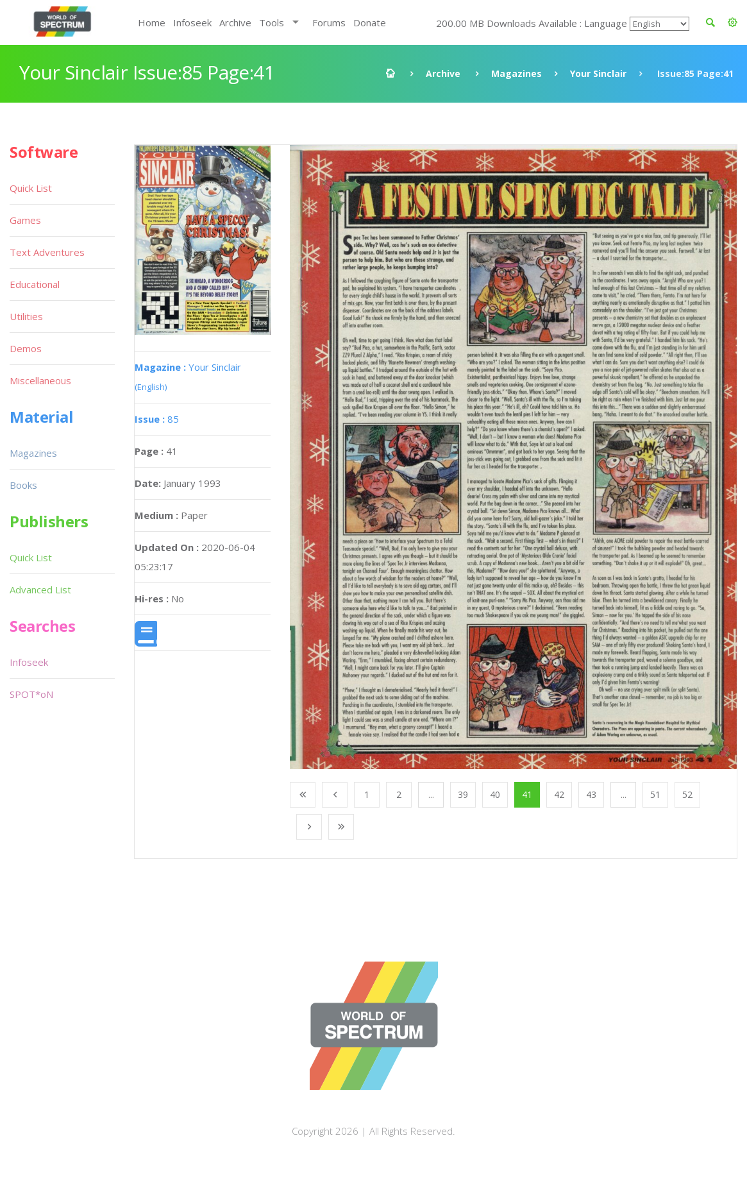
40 (495, 794)
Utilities (26, 316)
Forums (329, 22)
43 (591, 794)
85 (157, 418)
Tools (271, 22)
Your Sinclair (598, 73)
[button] (732, 22)
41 (527, 794)
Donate (369, 22)
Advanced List (40, 589)
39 (463, 794)
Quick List (31, 188)
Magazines (516, 73)
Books (23, 485)
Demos (26, 348)
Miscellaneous (40, 380)
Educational (35, 284)
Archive (235, 22)
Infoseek (192, 22)
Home (151, 22)
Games (25, 220)
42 (559, 794)
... (431, 794)
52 (687, 794)
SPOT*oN (31, 694)
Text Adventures (47, 252)
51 (655, 794)
